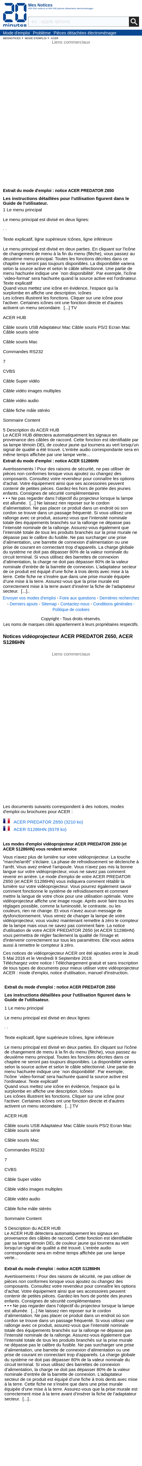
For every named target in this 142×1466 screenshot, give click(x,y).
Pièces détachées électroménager (85, 33)
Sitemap (48, 604)
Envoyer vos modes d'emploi (29, 598)
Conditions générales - (114, 604)
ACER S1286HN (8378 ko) (40, 829)
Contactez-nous (74, 604)
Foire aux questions (77, 598)
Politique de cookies (71, 609)
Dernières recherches (119, 598)
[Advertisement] (71, 727)
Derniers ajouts (24, 604)
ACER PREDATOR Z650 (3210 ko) (48, 821)
